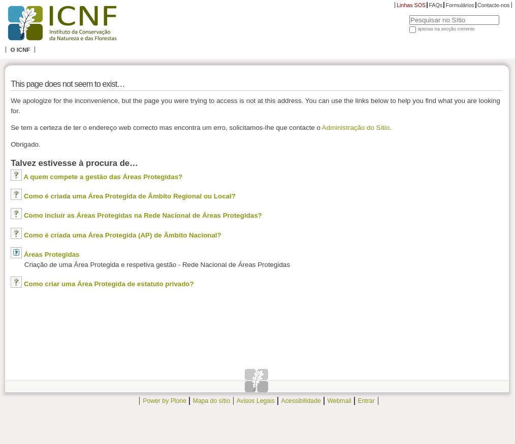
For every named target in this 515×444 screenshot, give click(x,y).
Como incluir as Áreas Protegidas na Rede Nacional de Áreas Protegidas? (143, 215)
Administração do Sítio (356, 127)
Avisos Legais (256, 400)
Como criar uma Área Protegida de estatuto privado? (109, 284)
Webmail (339, 400)
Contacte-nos (493, 5)
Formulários (459, 5)
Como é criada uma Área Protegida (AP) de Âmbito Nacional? (122, 235)
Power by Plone (164, 400)
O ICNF (20, 50)
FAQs (435, 5)
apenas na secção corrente (446, 28)
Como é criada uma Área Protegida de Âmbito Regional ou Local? (130, 196)
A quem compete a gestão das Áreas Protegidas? (102, 177)
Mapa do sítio (211, 400)
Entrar (366, 400)
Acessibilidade (301, 400)
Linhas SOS (411, 5)
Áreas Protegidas (52, 254)
